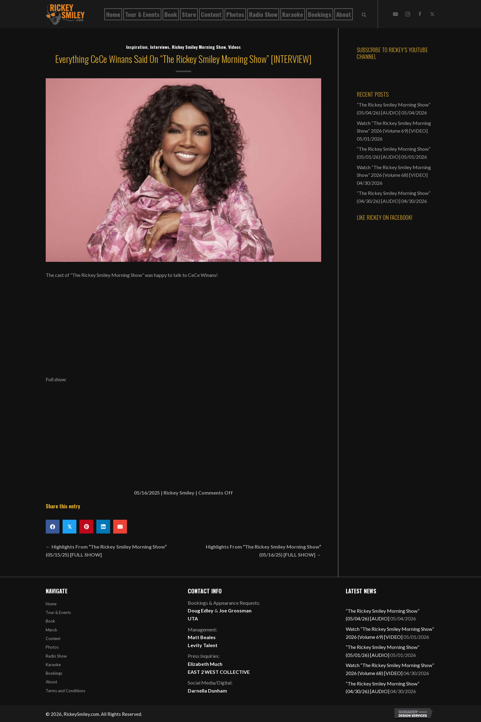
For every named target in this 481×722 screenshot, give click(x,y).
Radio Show (56, 656)
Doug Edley (201, 610)
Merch (51, 629)
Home (51, 603)
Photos (52, 647)
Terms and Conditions (65, 690)
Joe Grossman (235, 610)
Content (53, 638)
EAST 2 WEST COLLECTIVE (219, 672)
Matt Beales (202, 637)
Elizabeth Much (205, 664)
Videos (234, 47)
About (51, 681)
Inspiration (137, 47)
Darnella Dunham (207, 690)
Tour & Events (58, 612)
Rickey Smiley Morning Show (199, 47)
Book (50, 621)
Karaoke (53, 664)
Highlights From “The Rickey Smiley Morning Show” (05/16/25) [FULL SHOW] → (263, 550)
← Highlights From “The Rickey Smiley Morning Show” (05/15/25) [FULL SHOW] (106, 550)
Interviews (159, 47)
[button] (395, 14)
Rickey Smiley (179, 492)
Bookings (54, 673)
